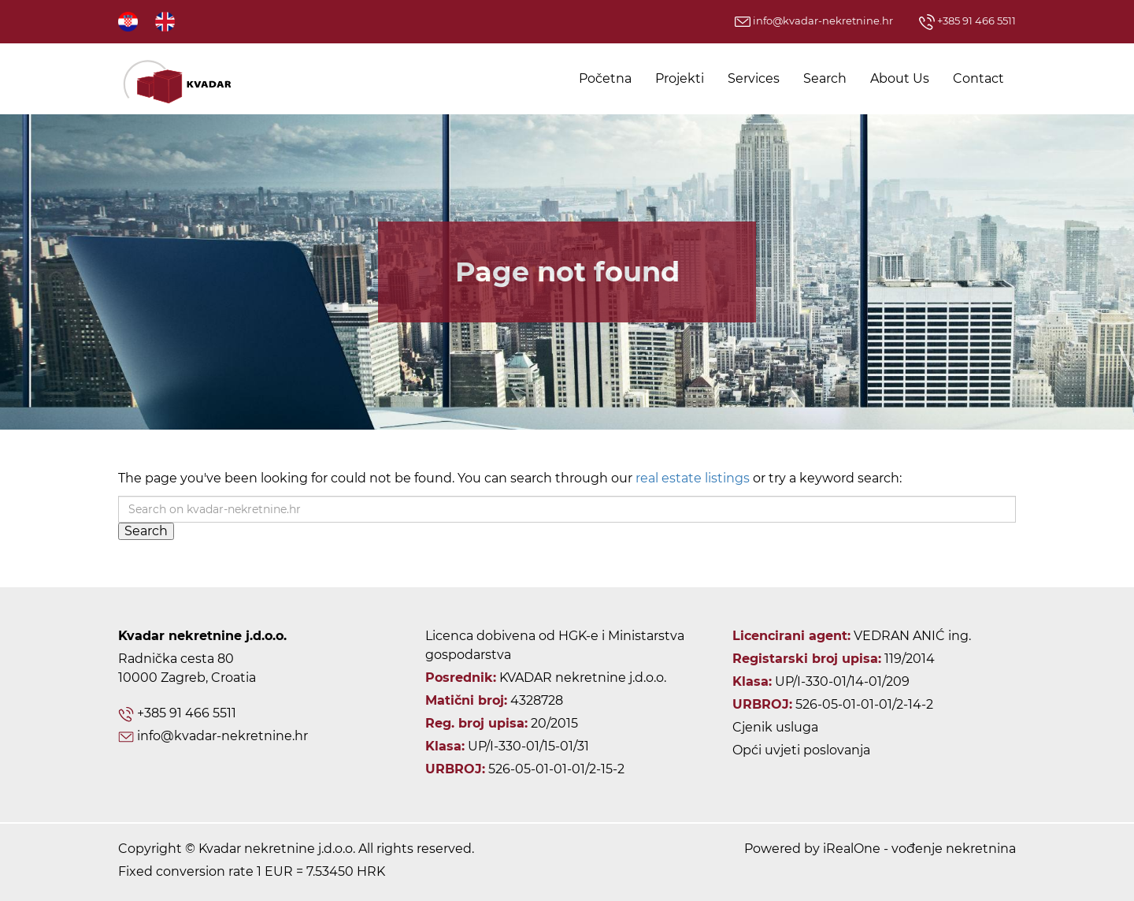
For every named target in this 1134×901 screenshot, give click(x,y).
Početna (605, 78)
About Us (899, 78)
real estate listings (693, 478)
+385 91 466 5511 (967, 20)
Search (825, 78)
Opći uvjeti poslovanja (801, 750)
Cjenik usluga (775, 727)
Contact (978, 78)
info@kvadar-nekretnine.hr (814, 20)
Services (754, 78)
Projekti (679, 78)
